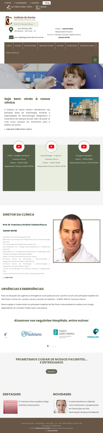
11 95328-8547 (41, 8)
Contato (35, 3)
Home (8, 3)
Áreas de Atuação (30, 46)
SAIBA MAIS (8, 277)
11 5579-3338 (19, 7)
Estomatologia (72, 46)
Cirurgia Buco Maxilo (87, 46)
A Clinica (9, 46)
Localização (21, 3)
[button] (7, 76)
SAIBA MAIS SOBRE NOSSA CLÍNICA (18, 129)
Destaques (60, 46)
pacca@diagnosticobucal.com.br (29, 37)
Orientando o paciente (46, 46)
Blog (47, 3)
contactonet (53, 431)
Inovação (18, 46)
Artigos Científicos (12, 53)
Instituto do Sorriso (43, 428)
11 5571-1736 (77, 423)
